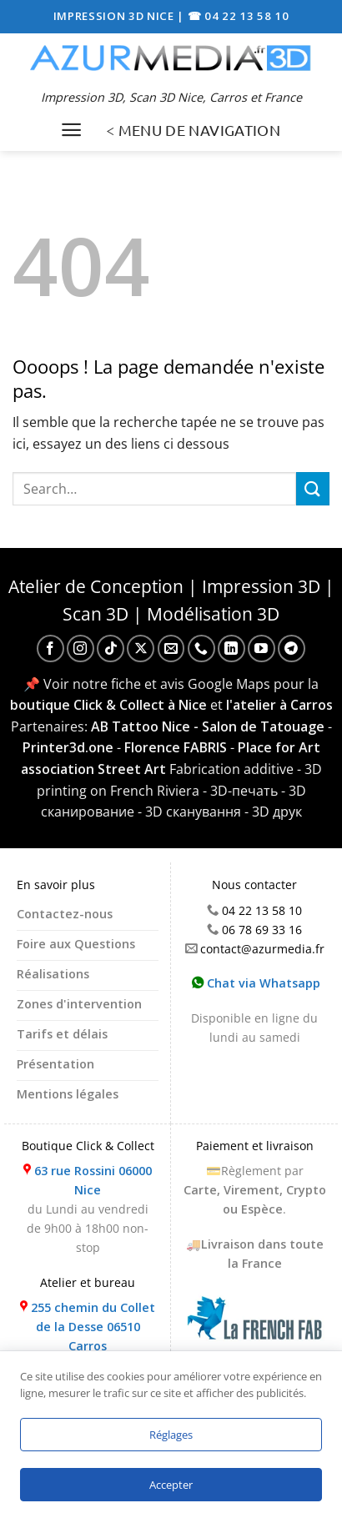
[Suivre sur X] (140, 648)
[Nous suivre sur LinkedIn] (231, 648)
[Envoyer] (312, 488)
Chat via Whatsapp (256, 983)
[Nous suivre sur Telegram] (291, 648)
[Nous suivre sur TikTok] (110, 648)
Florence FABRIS (175, 747)
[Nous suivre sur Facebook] (50, 648)
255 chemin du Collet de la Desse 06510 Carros (93, 1326)
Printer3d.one (68, 747)
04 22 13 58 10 (262, 910)
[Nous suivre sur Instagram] (80, 648)
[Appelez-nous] (201, 648)
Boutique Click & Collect (88, 1146)
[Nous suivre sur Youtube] (261, 648)
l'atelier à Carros (279, 705)
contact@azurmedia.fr (262, 949)
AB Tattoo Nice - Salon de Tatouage (207, 726)
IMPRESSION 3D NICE (115, 15)
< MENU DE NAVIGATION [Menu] (193, 129)
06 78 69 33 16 (262, 929)
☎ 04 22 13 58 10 (238, 15)
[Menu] (71, 129)
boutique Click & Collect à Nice (108, 705)
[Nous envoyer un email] (171, 648)
